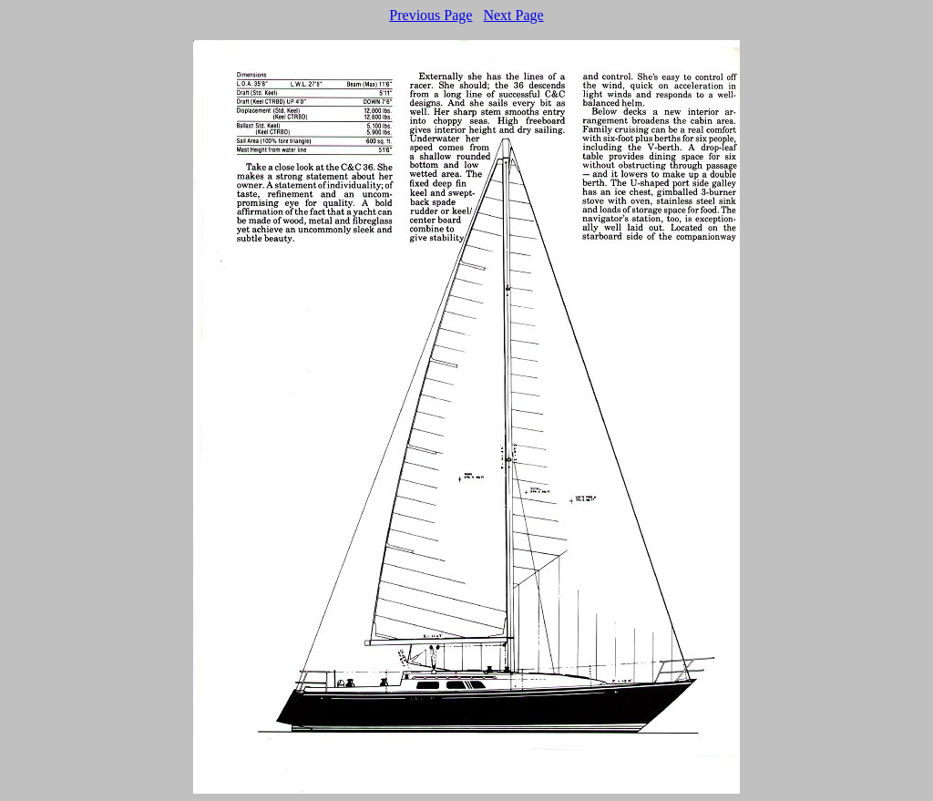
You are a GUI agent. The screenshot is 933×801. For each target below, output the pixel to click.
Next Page (513, 15)
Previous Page (430, 15)
